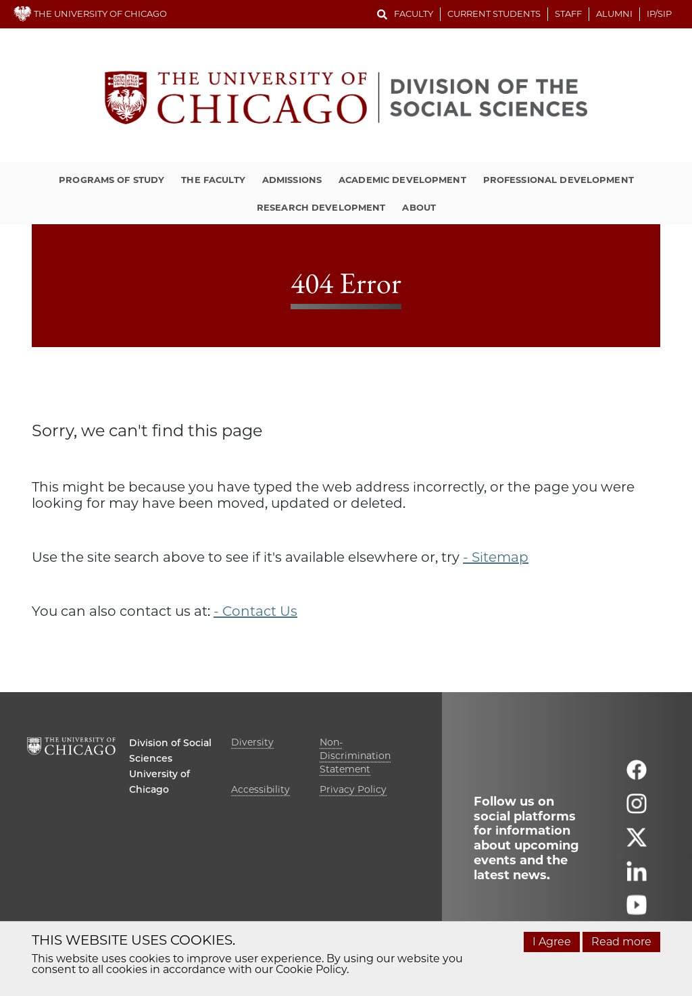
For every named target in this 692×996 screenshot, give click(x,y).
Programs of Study (111, 179)
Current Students (494, 13)
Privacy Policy (353, 789)
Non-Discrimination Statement (355, 755)
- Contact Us (255, 611)
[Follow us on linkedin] (636, 876)
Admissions (292, 179)
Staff (568, 13)
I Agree (552, 941)
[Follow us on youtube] (636, 910)
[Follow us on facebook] (636, 775)
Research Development (321, 207)
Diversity (252, 742)
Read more (621, 941)
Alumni (614, 13)
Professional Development (558, 179)
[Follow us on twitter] (636, 843)
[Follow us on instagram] (636, 809)
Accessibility (260, 789)
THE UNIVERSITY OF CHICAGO (90, 13)
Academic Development (402, 179)
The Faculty (213, 179)
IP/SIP (659, 13)
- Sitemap (495, 557)
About (419, 207)
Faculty (413, 13)
